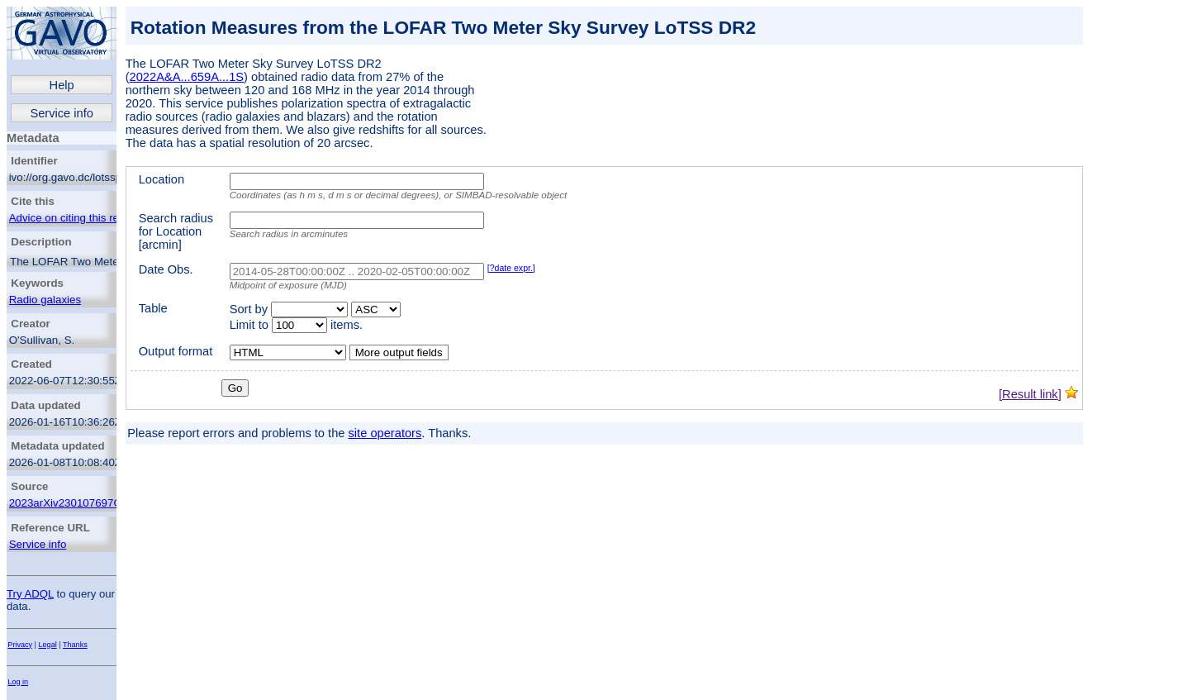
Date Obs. (166, 269)
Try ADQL (30, 594)
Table (153, 308)
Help (62, 85)
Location (161, 179)
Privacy (19, 644)
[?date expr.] (511, 268)
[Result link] (1030, 394)
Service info (61, 113)
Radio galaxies (45, 299)
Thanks (75, 644)
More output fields (399, 352)
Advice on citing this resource (80, 218)
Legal (48, 644)
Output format (176, 351)
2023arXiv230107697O (65, 503)
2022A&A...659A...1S (187, 76)
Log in (17, 682)
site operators (385, 433)
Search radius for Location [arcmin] (176, 231)
